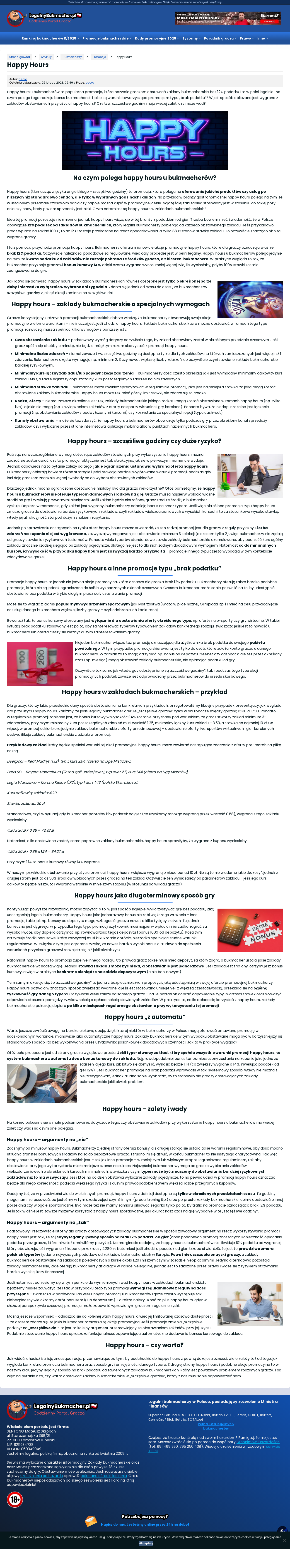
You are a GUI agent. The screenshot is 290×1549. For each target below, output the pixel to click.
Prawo (247, 38)
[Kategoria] (46, 57)
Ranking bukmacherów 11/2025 (50, 38)
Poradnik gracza (220, 38)
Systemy (191, 38)
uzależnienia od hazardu (41, 1475)
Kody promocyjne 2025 (157, 38)
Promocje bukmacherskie (107, 38)
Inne (262, 38)
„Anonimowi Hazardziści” (258, 1442)
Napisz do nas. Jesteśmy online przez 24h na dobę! (145, 1524)
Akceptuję (146, 1543)
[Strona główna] (19, 57)
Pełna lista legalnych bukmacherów (216, 1426)
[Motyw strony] (282, 1531)
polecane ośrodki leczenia (103, 1475)
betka (23, 79)
